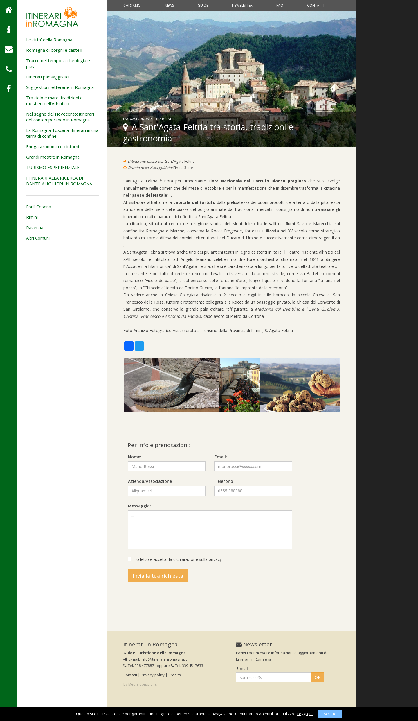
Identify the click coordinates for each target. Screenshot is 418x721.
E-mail (242, 668)
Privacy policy (153, 674)
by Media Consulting (140, 684)
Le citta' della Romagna (49, 39)
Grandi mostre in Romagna (53, 157)
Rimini (32, 217)
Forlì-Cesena (38, 206)
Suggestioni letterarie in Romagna (60, 87)
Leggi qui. (305, 713)
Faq (279, 5)
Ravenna (34, 227)
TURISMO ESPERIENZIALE (53, 167)
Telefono (224, 481)
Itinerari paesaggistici (47, 77)
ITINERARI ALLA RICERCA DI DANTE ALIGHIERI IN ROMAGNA (59, 180)
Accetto (330, 713)
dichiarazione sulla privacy (197, 559)
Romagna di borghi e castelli (54, 50)
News (169, 5)
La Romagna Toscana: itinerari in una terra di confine (62, 133)
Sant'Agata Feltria (180, 161)
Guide (203, 5)
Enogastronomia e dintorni (52, 146)
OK (317, 677)
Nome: (134, 457)
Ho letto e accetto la (175, 559)
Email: (221, 457)
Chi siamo (132, 5)
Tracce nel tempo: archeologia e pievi (58, 63)
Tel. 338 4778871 (139, 665)
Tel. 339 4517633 (187, 665)
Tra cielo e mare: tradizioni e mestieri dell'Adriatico (54, 100)
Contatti (315, 5)
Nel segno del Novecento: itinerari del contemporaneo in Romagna (60, 117)
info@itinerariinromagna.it (164, 659)
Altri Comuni (38, 238)
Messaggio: (139, 506)
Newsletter (242, 5)
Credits (174, 674)
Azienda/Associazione (150, 481)
